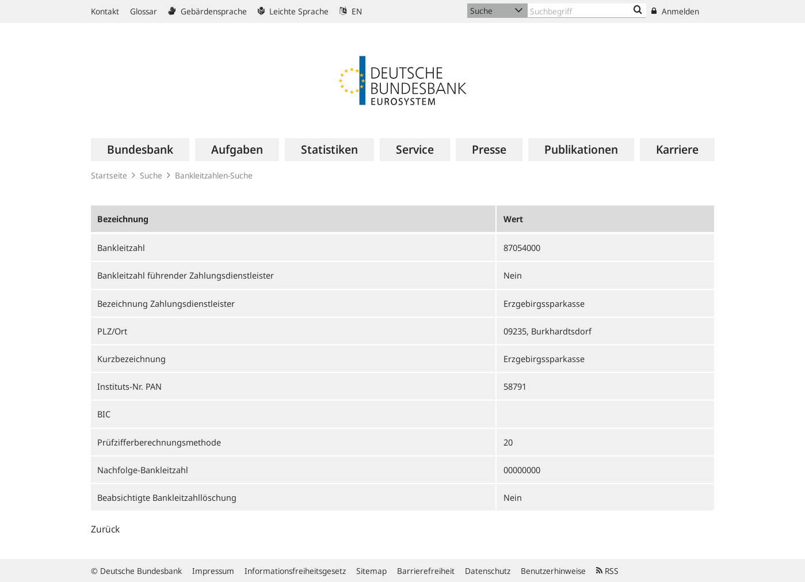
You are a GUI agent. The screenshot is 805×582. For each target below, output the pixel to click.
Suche (151, 175)
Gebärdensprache (207, 11)
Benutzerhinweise (553, 570)
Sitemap (371, 570)
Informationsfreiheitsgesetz (295, 570)
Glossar (143, 11)
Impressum (213, 570)
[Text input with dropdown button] (587, 10)
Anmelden (675, 11)
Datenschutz (487, 570)
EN (350, 11)
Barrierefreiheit (426, 570)
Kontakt (105, 11)
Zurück (105, 529)
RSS (607, 570)
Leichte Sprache (293, 11)
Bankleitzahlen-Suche (214, 175)
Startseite (109, 175)
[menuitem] (140, 149)
